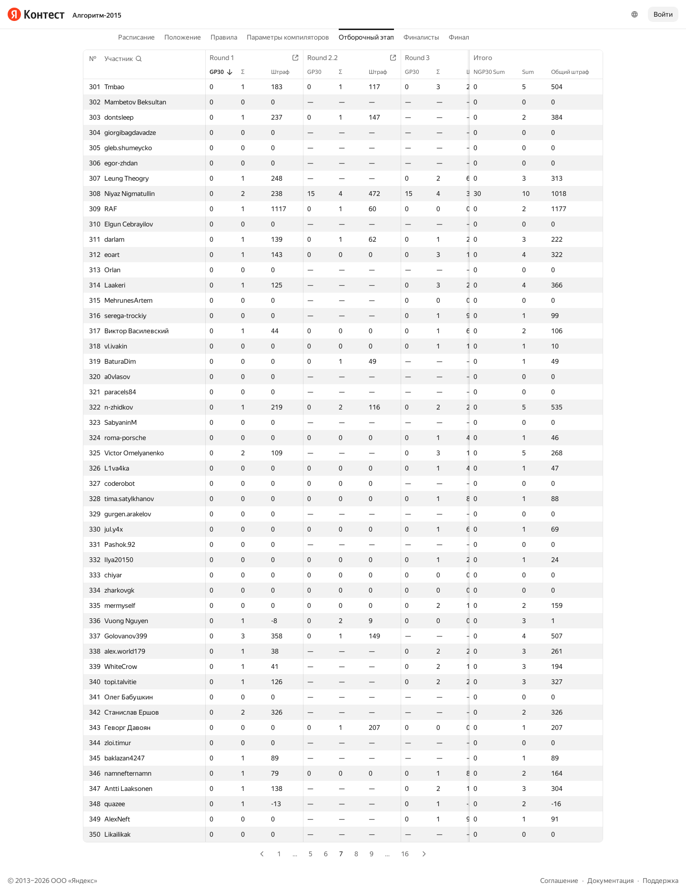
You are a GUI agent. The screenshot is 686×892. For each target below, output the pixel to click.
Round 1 (227, 57)
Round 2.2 (327, 57)
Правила (224, 37)
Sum (533, 72)
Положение (182, 37)
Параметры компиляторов (288, 37)
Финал (459, 37)
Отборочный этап (366, 37)
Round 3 (422, 57)
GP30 (221, 72)
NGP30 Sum (494, 72)
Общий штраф (575, 72)
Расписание (136, 37)
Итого (488, 57)
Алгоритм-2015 (96, 15)
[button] (123, 58)
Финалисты (421, 37)
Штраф (285, 72)
